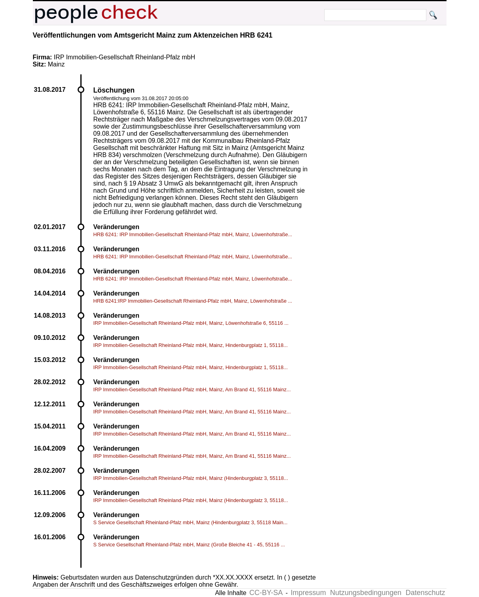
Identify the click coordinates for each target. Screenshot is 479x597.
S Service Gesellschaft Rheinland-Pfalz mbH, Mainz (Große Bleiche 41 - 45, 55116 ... (189, 545)
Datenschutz (425, 593)
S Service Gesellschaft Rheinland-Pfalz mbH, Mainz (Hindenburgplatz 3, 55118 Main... (190, 522)
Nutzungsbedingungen (365, 593)
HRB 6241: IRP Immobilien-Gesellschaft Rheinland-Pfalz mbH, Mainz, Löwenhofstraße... (193, 234)
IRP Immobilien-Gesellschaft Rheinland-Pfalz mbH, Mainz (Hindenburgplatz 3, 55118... (190, 478)
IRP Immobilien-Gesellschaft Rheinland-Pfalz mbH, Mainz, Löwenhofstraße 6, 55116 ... (191, 323)
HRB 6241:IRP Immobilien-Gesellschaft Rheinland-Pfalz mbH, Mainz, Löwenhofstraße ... (193, 301)
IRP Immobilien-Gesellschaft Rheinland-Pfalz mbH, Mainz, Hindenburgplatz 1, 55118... (190, 345)
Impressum (308, 593)
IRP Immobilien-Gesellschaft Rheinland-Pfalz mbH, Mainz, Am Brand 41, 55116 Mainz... (192, 389)
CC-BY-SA (266, 593)
